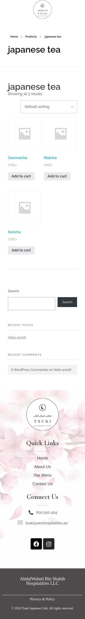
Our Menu (42, 475)
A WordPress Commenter (29, 370)
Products (31, 36)
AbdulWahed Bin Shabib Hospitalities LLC (42, 581)
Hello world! (17, 337)
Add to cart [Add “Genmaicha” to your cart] (21, 176)
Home (14, 36)
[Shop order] (48, 106)
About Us (42, 466)
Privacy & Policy (42, 599)
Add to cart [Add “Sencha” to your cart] (21, 250)
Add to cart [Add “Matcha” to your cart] (57, 176)
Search (13, 291)
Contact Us (42, 484)
